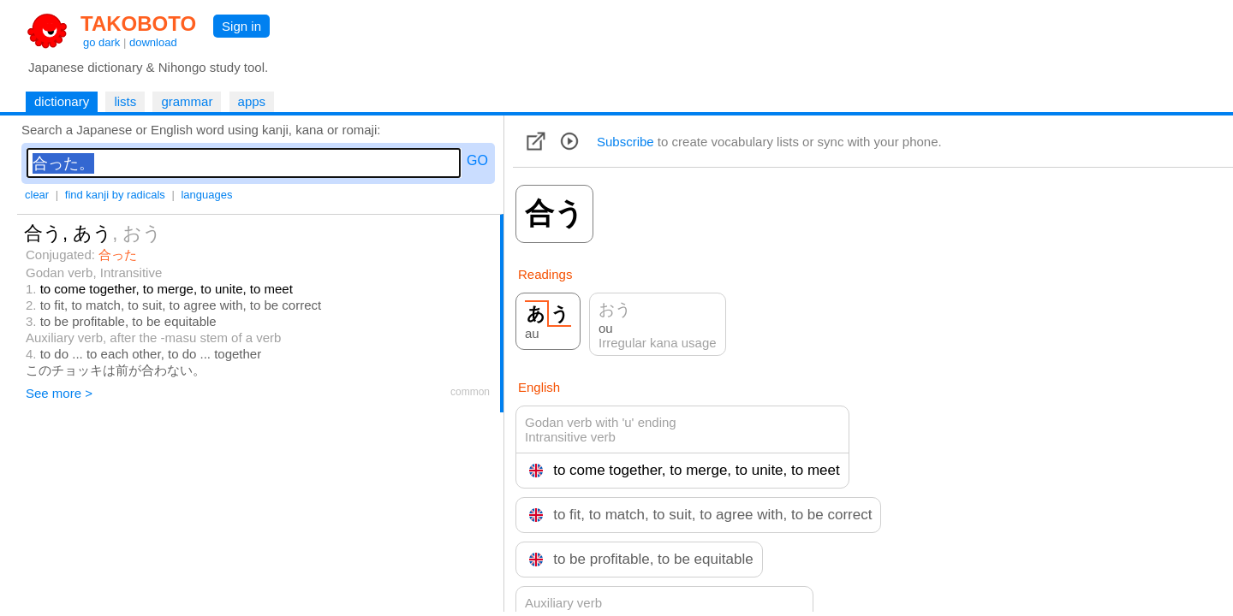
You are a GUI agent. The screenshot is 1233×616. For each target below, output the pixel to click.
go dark (101, 42)
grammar (186, 101)
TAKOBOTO (138, 23)
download (153, 42)
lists (125, 101)
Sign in (241, 26)
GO (477, 160)
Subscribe (625, 141)
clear (37, 194)
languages (206, 194)
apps (252, 101)
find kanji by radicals (115, 194)
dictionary (61, 101)
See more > (59, 393)
